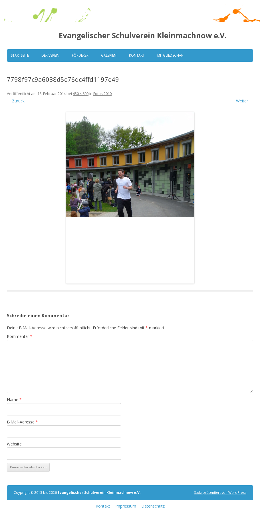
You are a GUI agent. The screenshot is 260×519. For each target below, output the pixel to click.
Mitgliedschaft (171, 55)
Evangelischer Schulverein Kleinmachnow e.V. (142, 35)
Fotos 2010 (102, 93)
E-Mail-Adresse (22, 422)
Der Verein (50, 55)
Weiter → (244, 101)
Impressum (125, 506)
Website (14, 444)
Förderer (80, 55)
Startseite (20, 55)
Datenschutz (153, 506)
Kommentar (20, 336)
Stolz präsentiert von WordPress (220, 492)
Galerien (108, 55)
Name (14, 399)
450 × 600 (80, 93)
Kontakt (137, 55)
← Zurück (16, 101)
